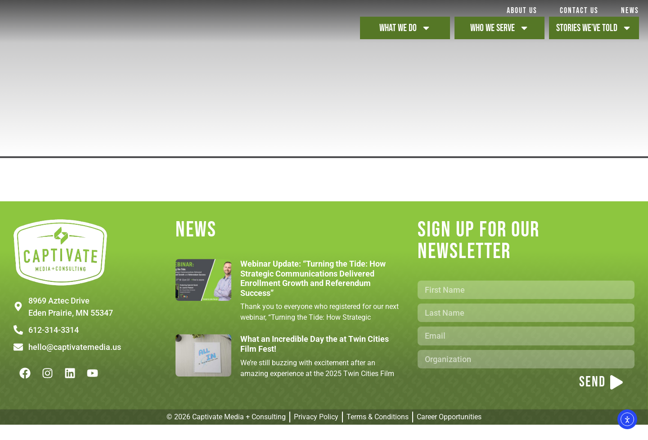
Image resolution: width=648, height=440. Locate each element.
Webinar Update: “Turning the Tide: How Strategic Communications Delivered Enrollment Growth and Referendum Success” (313, 293)
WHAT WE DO (405, 35)
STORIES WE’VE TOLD (594, 35)
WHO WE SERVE (499, 35)
